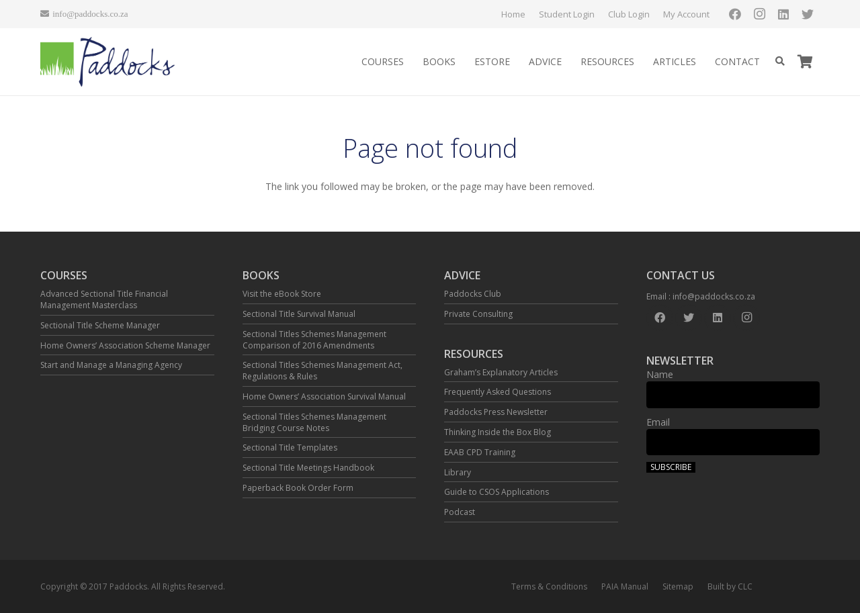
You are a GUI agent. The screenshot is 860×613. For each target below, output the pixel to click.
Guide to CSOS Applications (496, 492)
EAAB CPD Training (479, 452)
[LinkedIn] (783, 14)
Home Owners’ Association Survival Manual (324, 396)
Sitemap (677, 586)
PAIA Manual (624, 586)
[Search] (779, 61)
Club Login (629, 14)
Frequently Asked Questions (497, 391)
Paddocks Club (472, 293)
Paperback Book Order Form (298, 487)
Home (513, 14)
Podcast (459, 512)
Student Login (567, 14)
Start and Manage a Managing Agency (111, 365)
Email (658, 422)
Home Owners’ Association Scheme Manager (125, 345)
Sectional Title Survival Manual (299, 314)
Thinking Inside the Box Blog (497, 432)
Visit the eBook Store (282, 293)
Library (457, 472)
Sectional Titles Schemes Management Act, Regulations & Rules (322, 370)
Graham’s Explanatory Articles (501, 372)
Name (659, 374)
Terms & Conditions (549, 586)
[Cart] (805, 61)
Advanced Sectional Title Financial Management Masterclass (104, 299)
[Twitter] (808, 14)
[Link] (107, 62)
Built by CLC (729, 586)
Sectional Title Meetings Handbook (308, 467)
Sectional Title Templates (290, 447)
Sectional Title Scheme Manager (100, 325)
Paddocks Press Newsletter (496, 412)
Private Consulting (478, 314)
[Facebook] (735, 14)
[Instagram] (759, 14)
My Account (686, 14)
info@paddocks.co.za (714, 296)
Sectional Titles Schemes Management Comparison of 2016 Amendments (314, 339)
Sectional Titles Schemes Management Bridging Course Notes (314, 422)
